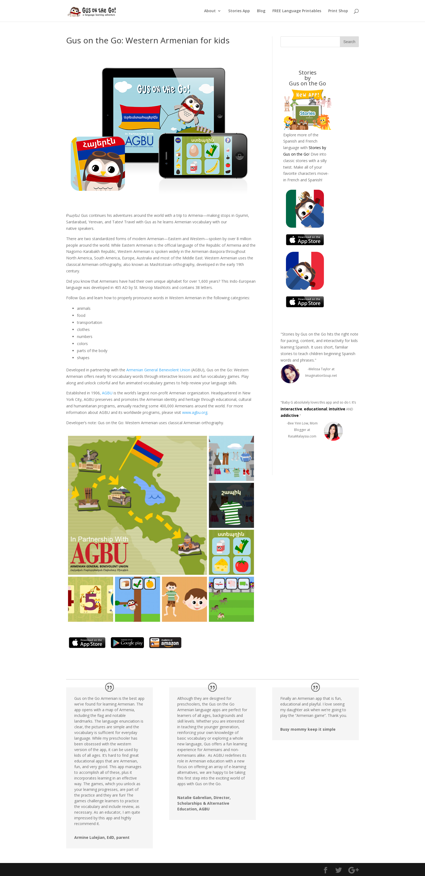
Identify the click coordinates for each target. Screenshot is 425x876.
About (210, 11)
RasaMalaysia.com (302, 436)
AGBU (107, 392)
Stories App (239, 11)
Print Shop (338, 11)
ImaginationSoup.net (321, 375)
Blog (261, 11)
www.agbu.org (194, 412)
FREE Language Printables (296, 11)
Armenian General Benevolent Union (158, 369)
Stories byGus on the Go (307, 78)
